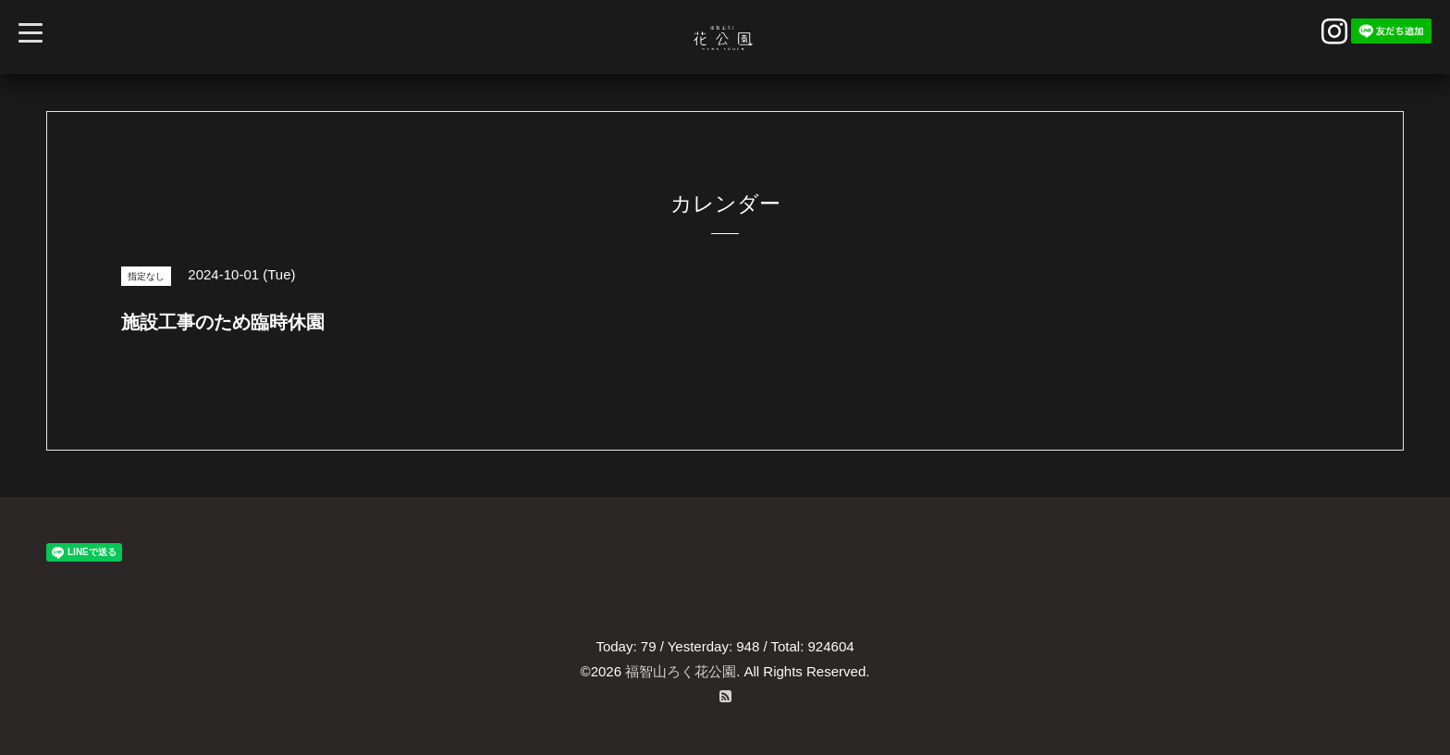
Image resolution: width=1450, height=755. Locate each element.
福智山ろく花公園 (680, 671)
